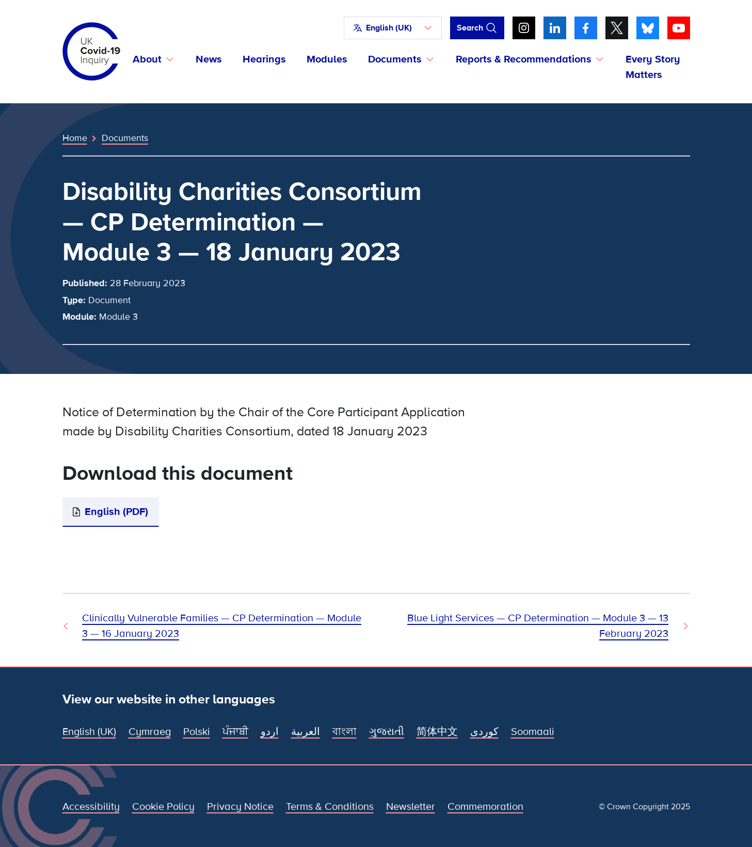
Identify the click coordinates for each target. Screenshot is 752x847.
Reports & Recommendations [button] (523, 59)
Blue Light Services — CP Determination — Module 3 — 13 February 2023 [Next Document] (537, 626)
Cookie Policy (163, 807)
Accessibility (91, 807)
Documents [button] (395, 59)
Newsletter (410, 807)
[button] (393, 28)
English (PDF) (116, 512)
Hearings (264, 59)
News (209, 59)
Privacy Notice (240, 807)
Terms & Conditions (330, 807)
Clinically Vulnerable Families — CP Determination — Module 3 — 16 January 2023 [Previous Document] (221, 626)
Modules (327, 59)
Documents (125, 138)
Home (74, 138)
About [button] (147, 59)
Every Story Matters (653, 67)
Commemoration (485, 807)
